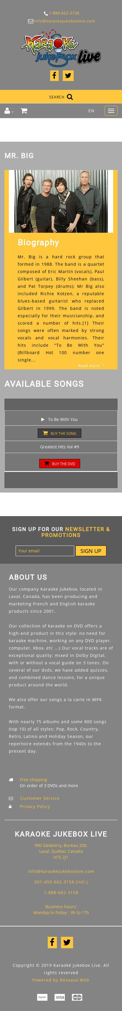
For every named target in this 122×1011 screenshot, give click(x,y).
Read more (89, 365)
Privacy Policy (35, 806)
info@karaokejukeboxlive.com (61, 21)
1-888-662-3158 (61, 13)
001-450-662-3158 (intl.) (61, 882)
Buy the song (59, 433)
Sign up (90, 550)
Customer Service (40, 798)
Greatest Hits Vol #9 (59, 447)
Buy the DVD (59, 463)
